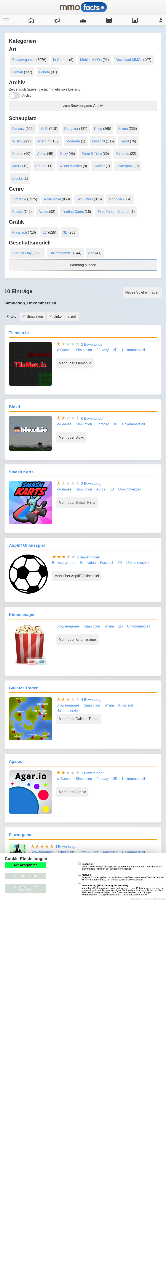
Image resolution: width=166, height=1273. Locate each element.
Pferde (40, 166)
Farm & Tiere (92, 153)
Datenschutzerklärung (154, 899)
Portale (44, 72)
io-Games (60, 60)
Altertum (44, 141)
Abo (91, 253)
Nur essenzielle (25, 876)
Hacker (99, 166)
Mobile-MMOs (91, 60)
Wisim (17, 141)
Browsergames (23, 60)
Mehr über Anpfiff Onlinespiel (76, 576)
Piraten (17, 153)
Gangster (71, 128)
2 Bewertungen (92, 344)
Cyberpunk (125, 166)
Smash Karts (21, 472)
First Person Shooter (113, 211)
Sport (125, 141)
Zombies (122, 153)
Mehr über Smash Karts (77, 502)
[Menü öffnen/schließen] (5, 20)
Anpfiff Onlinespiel (27, 545)
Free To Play (22, 253)
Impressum (136, 899)
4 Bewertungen (92, 700)
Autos (41, 153)
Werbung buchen (83, 265)
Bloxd (14, 407)
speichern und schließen (25, 888)
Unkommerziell (60, 253)
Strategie (19, 199)
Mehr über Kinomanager (77, 639)
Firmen (17, 72)
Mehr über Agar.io (72, 792)
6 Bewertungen (92, 418)
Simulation (85, 199)
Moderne (73, 141)
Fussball (98, 141)
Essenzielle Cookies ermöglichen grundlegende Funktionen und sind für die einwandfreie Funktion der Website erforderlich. (120, 866)
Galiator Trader (23, 688)
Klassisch (19, 232)
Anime (123, 128)
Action (43, 211)
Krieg (98, 128)
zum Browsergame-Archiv (83, 105)
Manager (115, 199)
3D (65, 232)
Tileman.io (19, 332)
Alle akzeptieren (25, 865)
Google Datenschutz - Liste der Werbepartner (123, 894)
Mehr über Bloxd (71, 437)
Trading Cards (73, 211)
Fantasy (18, 128)
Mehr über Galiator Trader (79, 719)
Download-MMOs (129, 60)
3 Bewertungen (92, 773)
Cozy (64, 153)
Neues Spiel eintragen (142, 292)
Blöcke (17, 178)
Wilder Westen (70, 166)
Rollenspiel (52, 199)
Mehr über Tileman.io (75, 363)
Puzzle (17, 211)
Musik (16, 166)
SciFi (44, 128)
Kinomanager (22, 614)
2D (45, 232)
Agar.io (15, 761)
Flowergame (20, 834)
